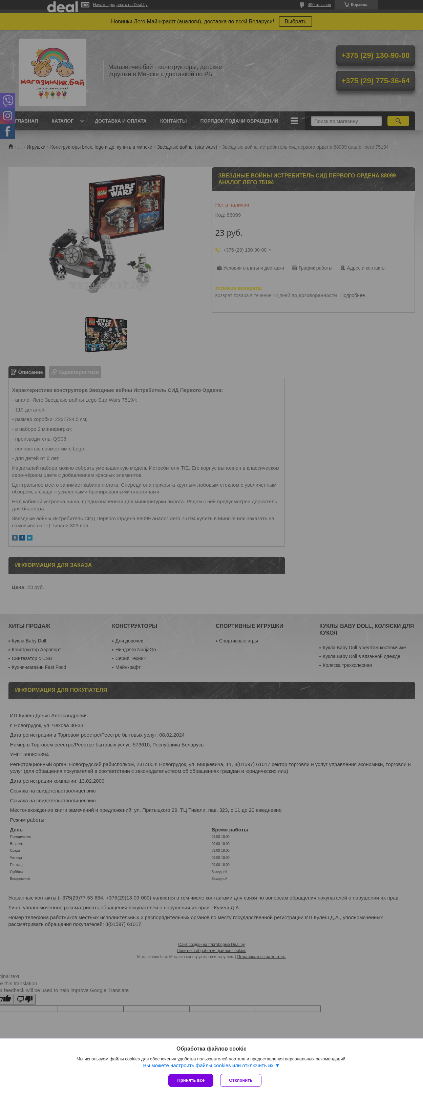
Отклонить (240, 1080)
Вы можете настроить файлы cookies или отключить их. (209, 1065)
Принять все (191, 1080)
